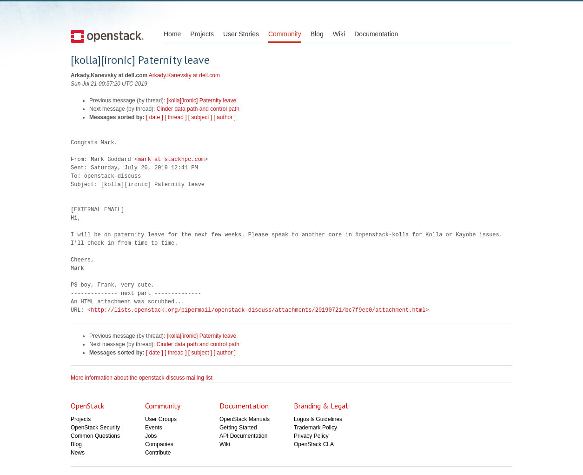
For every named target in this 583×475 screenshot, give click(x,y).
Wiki (339, 34)
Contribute (158, 452)
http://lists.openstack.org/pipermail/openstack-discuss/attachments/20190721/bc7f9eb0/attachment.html (258, 310)
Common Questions (95, 436)
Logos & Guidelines (318, 419)
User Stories (241, 34)
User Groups (161, 419)
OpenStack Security (95, 427)
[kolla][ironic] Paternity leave (201, 100)
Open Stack (107, 36)
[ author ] (225, 117)
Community (284, 34)
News (78, 452)
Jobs (151, 436)
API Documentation (243, 436)
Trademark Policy (315, 427)
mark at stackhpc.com (171, 159)
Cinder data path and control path (198, 109)
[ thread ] (175, 117)
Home (172, 34)
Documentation (376, 34)
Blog (317, 34)
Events (153, 427)
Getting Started (238, 427)
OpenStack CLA (314, 444)
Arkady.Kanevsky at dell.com (184, 75)
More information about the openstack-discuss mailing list (141, 378)
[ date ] (154, 117)
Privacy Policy (311, 436)
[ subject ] (200, 117)
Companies (159, 444)
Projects (202, 34)
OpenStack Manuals (244, 419)
